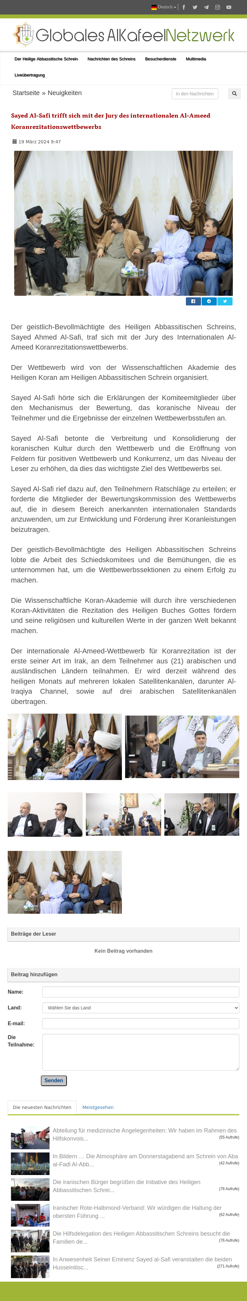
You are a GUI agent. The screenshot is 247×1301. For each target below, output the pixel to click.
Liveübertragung (29, 75)
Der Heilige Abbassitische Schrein (46, 59)
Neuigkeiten (65, 93)
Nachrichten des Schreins (111, 59)
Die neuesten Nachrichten (42, 1107)
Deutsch (163, 7)
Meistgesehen (98, 1107)
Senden (54, 1080)
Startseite (26, 93)
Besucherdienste (160, 59)
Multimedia (196, 59)
